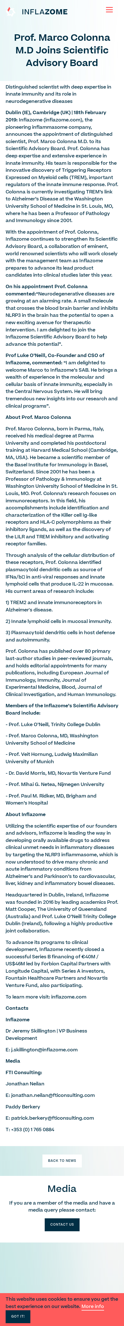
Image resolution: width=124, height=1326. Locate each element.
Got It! (18, 1316)
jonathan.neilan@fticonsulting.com (53, 1095)
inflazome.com (62, 120)
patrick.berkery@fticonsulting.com (52, 1118)
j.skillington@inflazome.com (44, 1050)
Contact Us (62, 1224)
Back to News (62, 1160)
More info (93, 1306)
